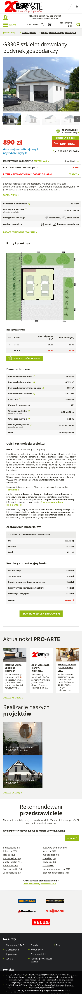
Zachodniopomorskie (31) (56, 834)
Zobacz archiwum (13, 695)
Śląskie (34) (48, 827)
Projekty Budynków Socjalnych (37, 951)
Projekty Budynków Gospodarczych (15, 948)
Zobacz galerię (11, 754)
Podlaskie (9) (49, 823)
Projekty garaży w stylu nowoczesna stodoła (37, 959)
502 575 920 (55, 16)
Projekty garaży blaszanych (64, 937)
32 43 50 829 (39, 16)
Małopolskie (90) (51, 816)
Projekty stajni (35, 944)
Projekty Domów (13, 937)
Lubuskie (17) (49, 813)
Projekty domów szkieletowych (36, 939)
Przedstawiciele (39, 916)
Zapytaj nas (40, 161)
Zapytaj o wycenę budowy (40, 613)
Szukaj (71, 800)
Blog (58, 907)
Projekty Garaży (13, 942)
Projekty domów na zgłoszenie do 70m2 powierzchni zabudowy (62, 955)
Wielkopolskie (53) (12, 834)
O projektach (12, 911)
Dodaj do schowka (68, 151)
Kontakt (9, 920)
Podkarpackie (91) (12, 823)
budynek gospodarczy (66, 224)
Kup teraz (67, 144)
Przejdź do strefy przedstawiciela (39, 845)
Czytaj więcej (10, 195)
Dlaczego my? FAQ (14, 907)
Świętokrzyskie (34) (12, 831)
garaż (46, 224)
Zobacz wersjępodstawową (69, 131)
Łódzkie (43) (9, 816)
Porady (34, 907)
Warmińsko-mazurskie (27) (56, 831)
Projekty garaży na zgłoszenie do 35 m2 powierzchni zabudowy (62, 945)
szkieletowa (70, 217)
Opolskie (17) (49, 820)
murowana (53, 217)
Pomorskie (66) (10, 827)
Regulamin (11, 916)
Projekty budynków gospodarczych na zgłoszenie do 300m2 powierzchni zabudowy (62, 967)
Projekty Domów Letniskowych (13, 955)
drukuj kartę (70, 161)
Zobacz (73, 174)
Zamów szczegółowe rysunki (27, 358)
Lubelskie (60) (10, 813)
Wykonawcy (37, 911)
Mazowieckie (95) (12, 820)
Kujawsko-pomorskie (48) (55, 809)
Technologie (12, 489)
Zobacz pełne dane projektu (19, 232)
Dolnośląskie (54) (11, 809)
